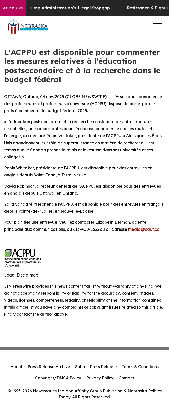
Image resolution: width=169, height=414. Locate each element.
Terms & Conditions (140, 366)
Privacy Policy (100, 377)
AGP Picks (13, 8)
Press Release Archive (48, 366)
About (16, 366)
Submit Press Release (96, 366)
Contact (126, 377)
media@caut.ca (144, 229)
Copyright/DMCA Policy (58, 377)
